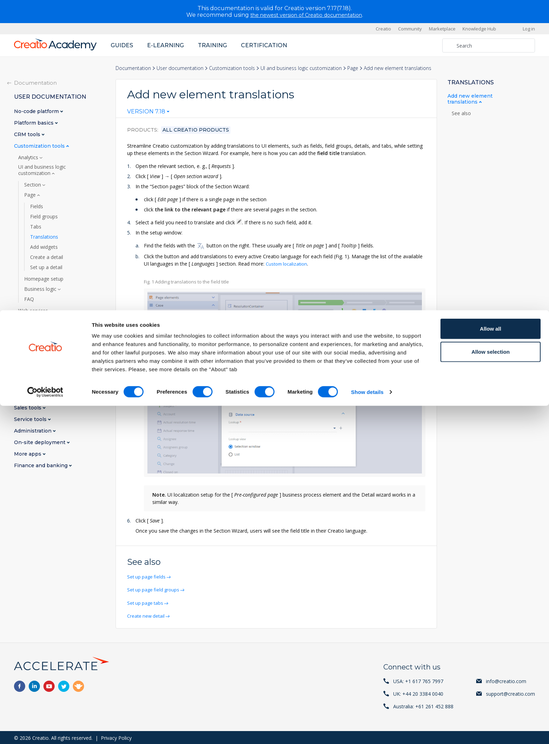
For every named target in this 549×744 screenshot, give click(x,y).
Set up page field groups (155, 589)
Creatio (383, 29)
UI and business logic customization (301, 68)
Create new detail (147, 615)
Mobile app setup (38, 351)
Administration (33, 431)
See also (461, 113)
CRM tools (28, 135)
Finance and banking (41, 466)
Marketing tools (35, 396)
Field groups (44, 216)
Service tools (31, 419)
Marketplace (442, 29)
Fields (36, 206)
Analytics (29, 157)
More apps (28, 454)
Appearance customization (49, 341)
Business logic (41, 289)
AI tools (27, 321)
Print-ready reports (40, 331)
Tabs (35, 227)
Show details (367, 730)
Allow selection (490, 690)
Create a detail (46, 257)
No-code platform (37, 111)
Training (212, 45)
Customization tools (232, 68)
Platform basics (34, 123)
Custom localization (288, 263)
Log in (529, 29)
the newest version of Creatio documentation (306, 15)
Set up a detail (46, 267)
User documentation (180, 68)
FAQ (29, 299)
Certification (264, 45)
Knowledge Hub (479, 29)
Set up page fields (148, 576)
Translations (44, 237)
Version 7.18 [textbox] (146, 111)
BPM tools (28, 385)
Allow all (490, 667)
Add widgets (44, 247)
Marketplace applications (46, 372)
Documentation (133, 68)
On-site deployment (40, 442)
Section (33, 185)
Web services (33, 311)
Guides (122, 45)
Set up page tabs (147, 602)
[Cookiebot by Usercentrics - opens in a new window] (45, 730)
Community (410, 29)
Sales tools (28, 408)
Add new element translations (470, 99)
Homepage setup (43, 279)
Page (352, 68)
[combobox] (148, 113)
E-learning (165, 45)
